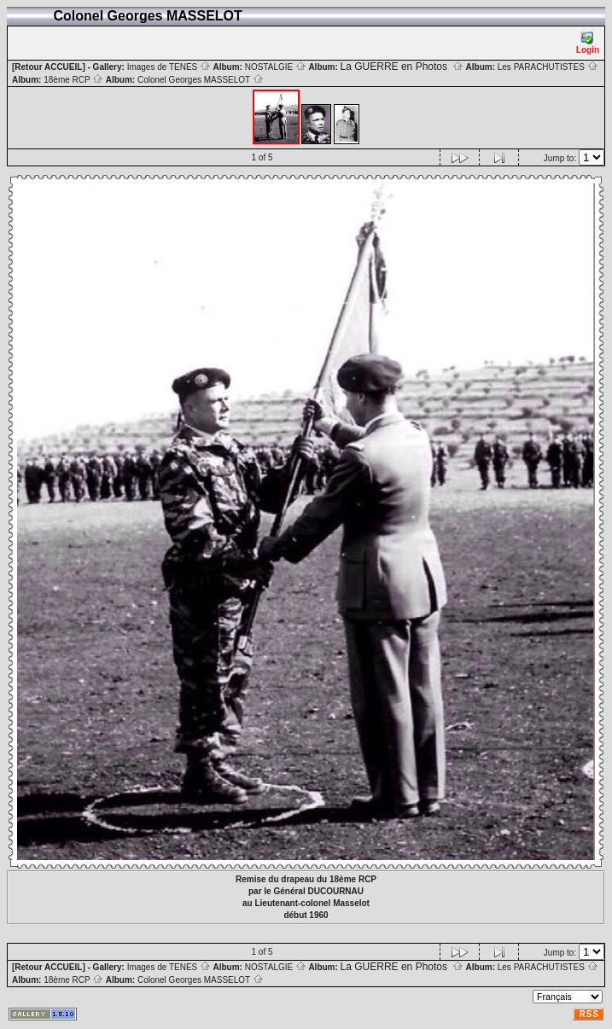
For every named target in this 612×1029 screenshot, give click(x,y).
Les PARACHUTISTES (548, 67)
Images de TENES (169, 67)
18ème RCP (73, 79)
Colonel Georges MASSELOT (200, 79)
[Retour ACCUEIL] (48, 67)
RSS (589, 1014)
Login (587, 43)
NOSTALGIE (275, 67)
